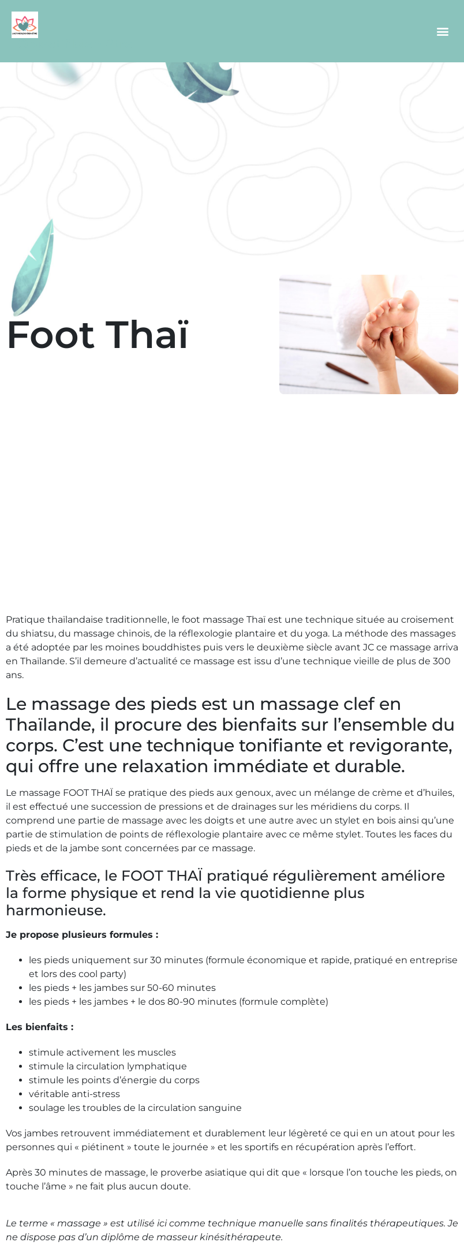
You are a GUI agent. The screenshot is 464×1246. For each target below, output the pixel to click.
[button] (442, 31)
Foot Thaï (97, 334)
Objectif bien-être (75, 44)
